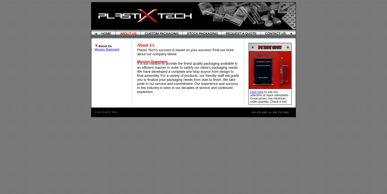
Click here (257, 91)
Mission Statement (107, 49)
